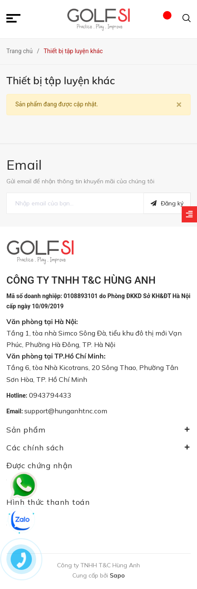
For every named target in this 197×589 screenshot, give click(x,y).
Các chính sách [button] (98, 447)
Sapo (117, 575)
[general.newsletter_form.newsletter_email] (75, 203)
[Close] (179, 104)
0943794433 (50, 395)
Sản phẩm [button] (98, 430)
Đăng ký (167, 203)
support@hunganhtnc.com (65, 411)
